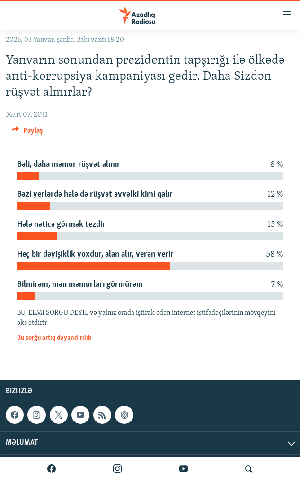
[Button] (27, 133)
